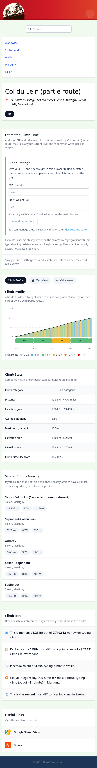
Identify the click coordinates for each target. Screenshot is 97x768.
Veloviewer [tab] (64, 280)
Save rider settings (23, 221)
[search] (29, 29)
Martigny (10, 64)
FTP (49, 189)
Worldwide (11, 43)
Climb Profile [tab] (16, 280)
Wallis (8, 57)
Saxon (8, 71)
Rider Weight (49, 204)
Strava (13, 745)
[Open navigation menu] (90, 14)
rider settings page (75, 229)
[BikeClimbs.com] (13, 11)
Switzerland (12, 50)
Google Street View (22, 732)
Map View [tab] (39, 280)
